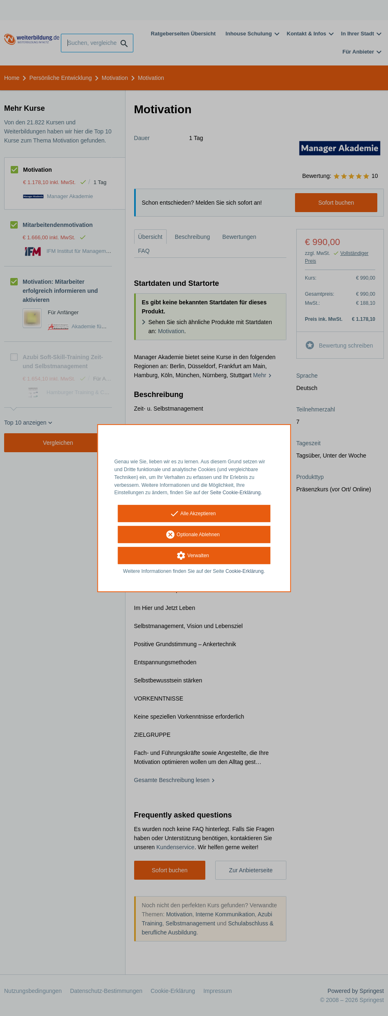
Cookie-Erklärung (244, 571)
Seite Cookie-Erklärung (235, 492)
